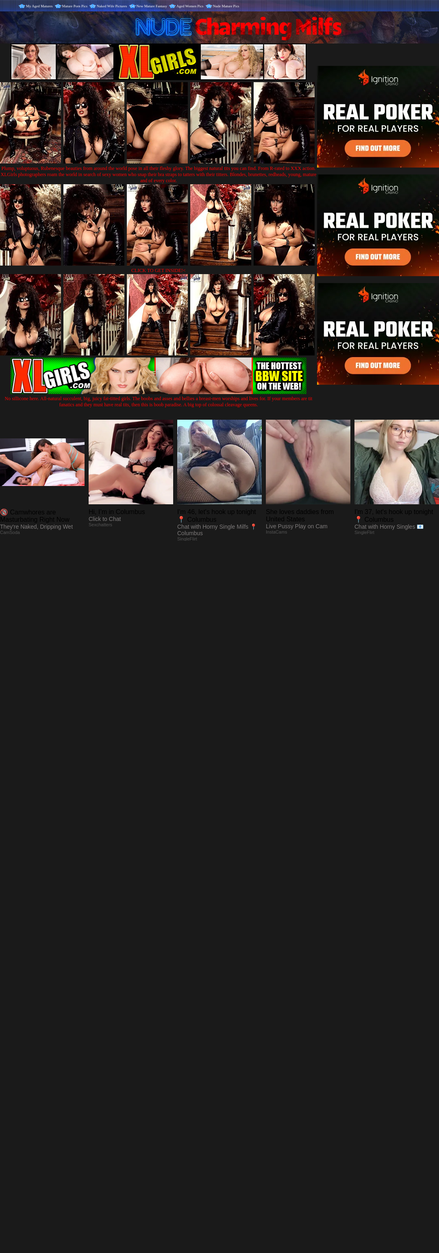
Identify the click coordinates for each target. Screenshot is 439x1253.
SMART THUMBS (233, 1087)
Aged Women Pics (190, 6)
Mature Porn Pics (75, 6)
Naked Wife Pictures (112, 6)
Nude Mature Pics (226, 6)
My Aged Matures (39, 6)
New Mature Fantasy (152, 6)
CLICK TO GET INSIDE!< (158, 270)
